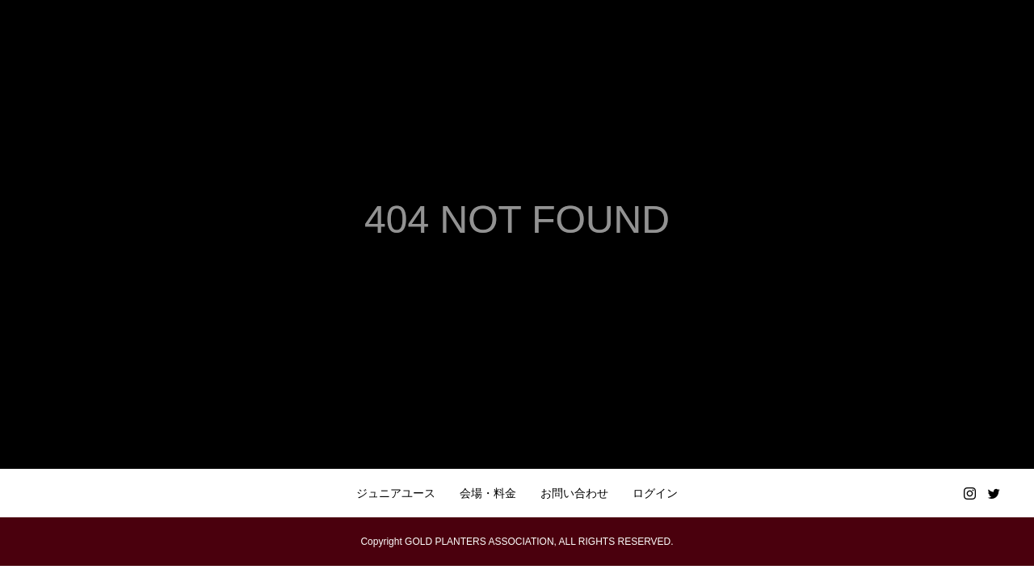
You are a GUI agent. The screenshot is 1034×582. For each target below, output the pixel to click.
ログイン (655, 493)
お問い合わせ (574, 493)
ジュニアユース (395, 493)
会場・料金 (488, 493)
